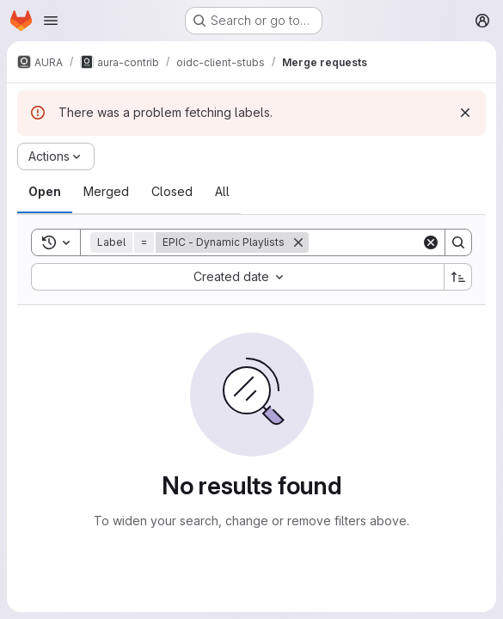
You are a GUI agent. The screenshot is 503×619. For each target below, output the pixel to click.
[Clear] (430, 242)
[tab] (44, 191)
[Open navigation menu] (50, 20)
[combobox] (237, 277)
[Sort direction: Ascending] (458, 277)
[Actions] (56, 156)
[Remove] (298, 242)
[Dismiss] (465, 112)
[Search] (458, 242)
